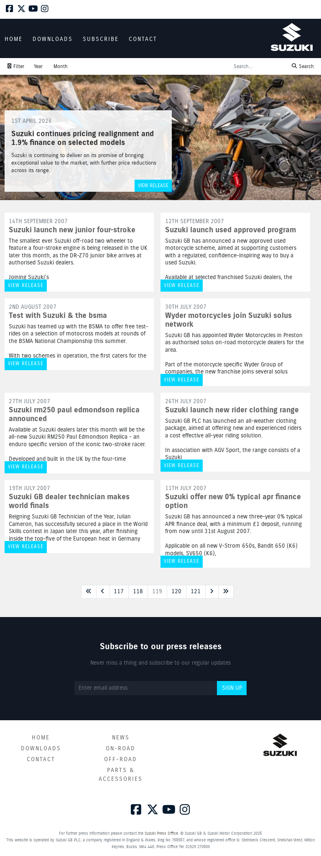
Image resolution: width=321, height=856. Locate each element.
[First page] (89, 592)
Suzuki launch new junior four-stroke (72, 230)
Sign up (232, 688)
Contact (41, 759)
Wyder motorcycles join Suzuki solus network (228, 320)
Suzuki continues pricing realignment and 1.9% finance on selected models (82, 138)
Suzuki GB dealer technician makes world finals (69, 501)
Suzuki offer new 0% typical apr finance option (233, 501)
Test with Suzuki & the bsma (58, 316)
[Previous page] (103, 592)
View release (153, 185)
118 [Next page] (138, 591)
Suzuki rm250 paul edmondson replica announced (74, 414)
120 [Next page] (176, 591)
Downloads (41, 748)
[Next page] (212, 592)
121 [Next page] (196, 591)
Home (41, 738)
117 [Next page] (119, 591)
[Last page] (226, 592)
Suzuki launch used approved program (230, 230)
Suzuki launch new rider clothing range (232, 410)
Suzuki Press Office (161, 833)
